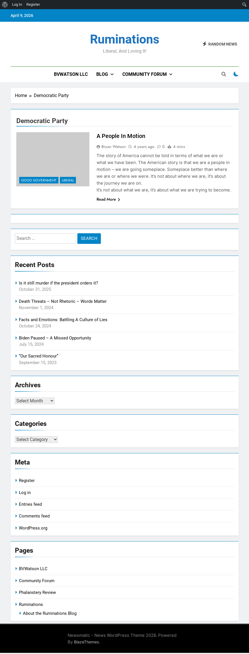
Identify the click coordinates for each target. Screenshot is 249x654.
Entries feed (30, 505)
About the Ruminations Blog (50, 614)
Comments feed (34, 517)
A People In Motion (121, 136)
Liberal (68, 180)
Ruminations (124, 39)
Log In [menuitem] (17, 4)
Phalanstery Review (37, 593)
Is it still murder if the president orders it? (58, 283)
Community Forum (144, 74)
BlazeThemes (86, 643)
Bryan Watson (113, 146)
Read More (108, 199)
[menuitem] (5, 4)
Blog (102, 74)
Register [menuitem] (33, 4)
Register (27, 481)
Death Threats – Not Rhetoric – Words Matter (63, 301)
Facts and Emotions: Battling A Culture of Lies (63, 319)
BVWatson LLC (71, 74)
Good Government (38, 180)
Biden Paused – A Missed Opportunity (55, 338)
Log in (25, 493)
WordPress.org (33, 529)
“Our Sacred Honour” (38, 356)
